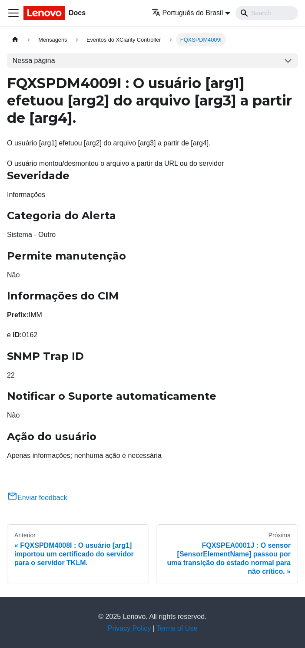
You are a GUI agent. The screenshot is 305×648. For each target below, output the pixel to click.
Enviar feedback (37, 497)
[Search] (266, 13)
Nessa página (34, 60)
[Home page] (15, 39)
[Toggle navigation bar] (13, 13)
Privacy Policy (129, 628)
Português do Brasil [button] (187, 12)
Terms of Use (176, 628)
